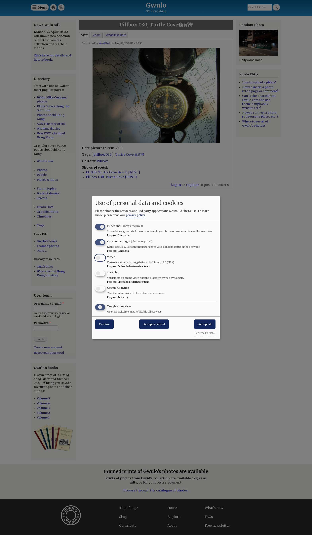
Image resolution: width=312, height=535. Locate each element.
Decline (104, 324)
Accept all (205, 324)
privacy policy (135, 215)
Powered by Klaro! (205, 333)
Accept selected (154, 324)
